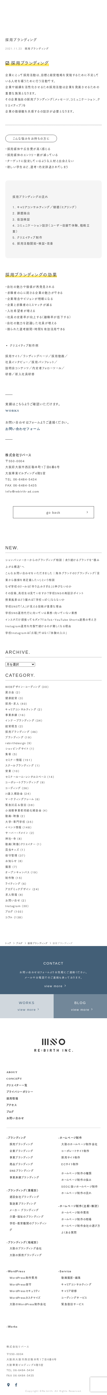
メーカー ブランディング (24, 1210)
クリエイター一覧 (17, 1085)
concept (14, 1078)
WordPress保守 (21, 1284)
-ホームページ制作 (70, 1137)
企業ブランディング (21, 1151)
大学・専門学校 (15, 821)
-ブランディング (16, 1137)
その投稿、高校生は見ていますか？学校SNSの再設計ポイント (44, 593)
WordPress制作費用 (24, 1277)
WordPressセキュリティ (25, 1291)
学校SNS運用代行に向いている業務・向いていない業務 (41, 613)
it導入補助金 (14, 793)
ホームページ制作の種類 (76, 1173)
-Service (65, 1271)
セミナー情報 (13, 760)
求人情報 (11, 894)
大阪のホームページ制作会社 (79, 1144)
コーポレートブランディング (22, 782)
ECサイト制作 (70, 1164)
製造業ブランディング (23, 1203)
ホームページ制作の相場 (76, 1219)
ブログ (9, 911)
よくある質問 (69, 1232)
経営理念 (11, 726)
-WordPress (15, 1271)
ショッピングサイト (16, 748)
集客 (8, 754)
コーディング (13, 788)
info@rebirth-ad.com (22, 491)
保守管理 (11, 855)
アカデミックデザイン (18, 889)
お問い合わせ (15, 1118)
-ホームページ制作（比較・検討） (78, 1206)
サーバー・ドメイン (16, 833)
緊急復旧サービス (72, 1304)
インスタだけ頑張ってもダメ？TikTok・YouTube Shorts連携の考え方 (51, 619)
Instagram (13, 906)
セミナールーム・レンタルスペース (25, 776)
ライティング (12, 883)
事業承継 (11, 715)
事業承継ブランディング (24, 1177)
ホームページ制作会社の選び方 (81, 1226)
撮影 (8, 866)
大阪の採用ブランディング (26, 1255)
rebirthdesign (15, 743)
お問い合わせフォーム (22, 429)
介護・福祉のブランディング (27, 1217)
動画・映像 (12, 816)
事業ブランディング (21, 1157)
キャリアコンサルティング (20, 709)
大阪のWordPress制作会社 (28, 1304)
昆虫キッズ (12, 850)
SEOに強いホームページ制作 (79, 1186)
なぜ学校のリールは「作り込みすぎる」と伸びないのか (38, 586)
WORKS (12, 410)
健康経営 (11, 698)
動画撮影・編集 (71, 1277)
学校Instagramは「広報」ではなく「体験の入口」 (36, 633)
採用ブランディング (37, 48)
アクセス (11, 1105)
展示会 (9, 692)
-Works (12, 1326)
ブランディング (14, 737)
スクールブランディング (19, 765)
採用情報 (12, 1098)
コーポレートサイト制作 (75, 1151)
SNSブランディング (22, 1170)
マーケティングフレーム (19, 799)
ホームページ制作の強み (76, 1179)
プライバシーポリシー (19, 1091)
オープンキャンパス (17, 872)
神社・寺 (10, 838)
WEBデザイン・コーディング (23, 687)
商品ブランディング (21, 1164)
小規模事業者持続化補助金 (23, 810)
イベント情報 (13, 827)
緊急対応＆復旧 (15, 805)
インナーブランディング (19, 720)
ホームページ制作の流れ (76, 1193)
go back (67, 512)
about (12, 1072)
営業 (8, 771)
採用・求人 (12, 703)
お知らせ (11, 861)
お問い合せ (12, 900)
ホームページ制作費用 (75, 1212)
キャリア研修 (69, 1291)
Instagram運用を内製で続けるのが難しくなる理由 (38, 626)
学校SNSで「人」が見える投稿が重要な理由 (33, 606)
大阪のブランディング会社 (26, 1248)
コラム (9, 917)
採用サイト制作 (70, 1157)
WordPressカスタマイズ (25, 1297)
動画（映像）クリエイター (20, 844)
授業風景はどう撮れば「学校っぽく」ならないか (35, 599)
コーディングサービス (74, 1297)
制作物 (9, 878)
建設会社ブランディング (24, 1197)
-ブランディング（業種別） (22, 1190)
